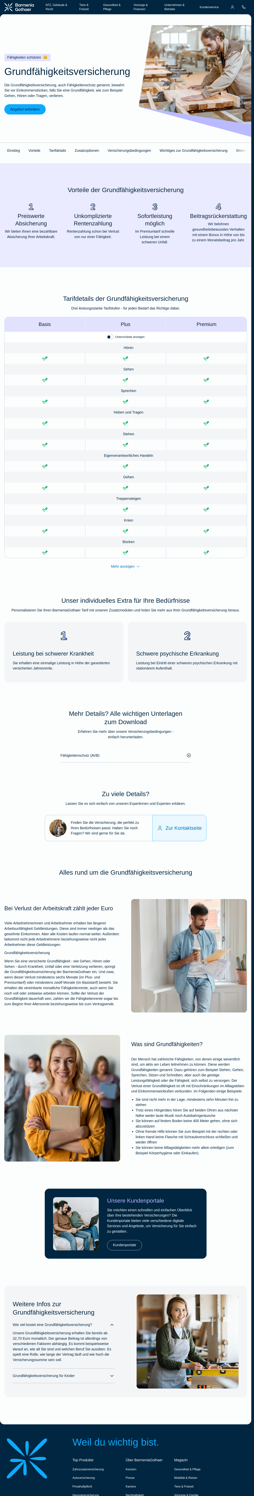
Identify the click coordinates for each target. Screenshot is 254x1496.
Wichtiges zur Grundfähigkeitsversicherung (194, 150)
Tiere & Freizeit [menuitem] (84, 7)
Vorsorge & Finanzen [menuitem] (141, 7)
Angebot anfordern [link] (25, 109)
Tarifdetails (57, 150)
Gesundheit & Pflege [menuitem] (112, 7)
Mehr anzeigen (125, 566)
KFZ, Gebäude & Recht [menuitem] (56, 7)
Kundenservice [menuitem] (209, 7)
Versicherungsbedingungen (129, 150)
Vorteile (34, 150)
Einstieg (13, 150)
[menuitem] (232, 7)
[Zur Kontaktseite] (179, 828)
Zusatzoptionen (87, 150)
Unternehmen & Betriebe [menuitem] (174, 7)
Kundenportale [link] (124, 1245)
